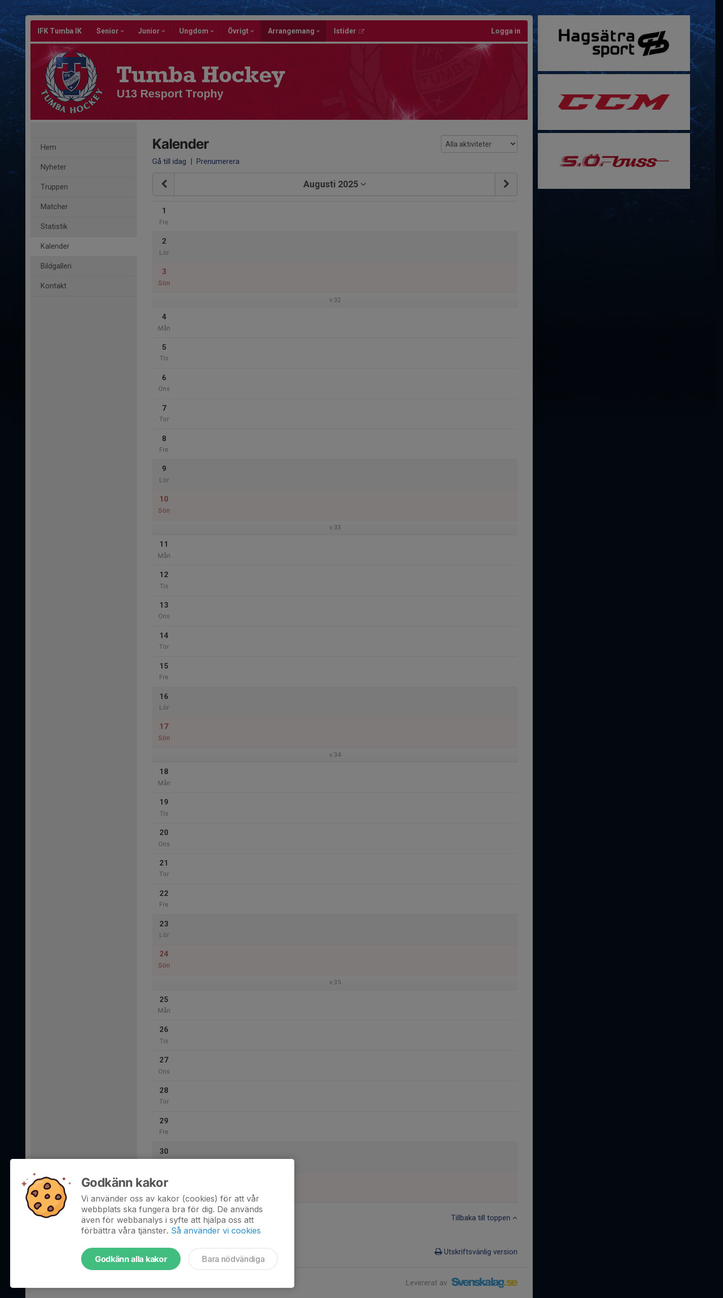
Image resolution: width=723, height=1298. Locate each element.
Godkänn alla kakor (131, 1259)
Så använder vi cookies (216, 1230)
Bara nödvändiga (233, 1259)
